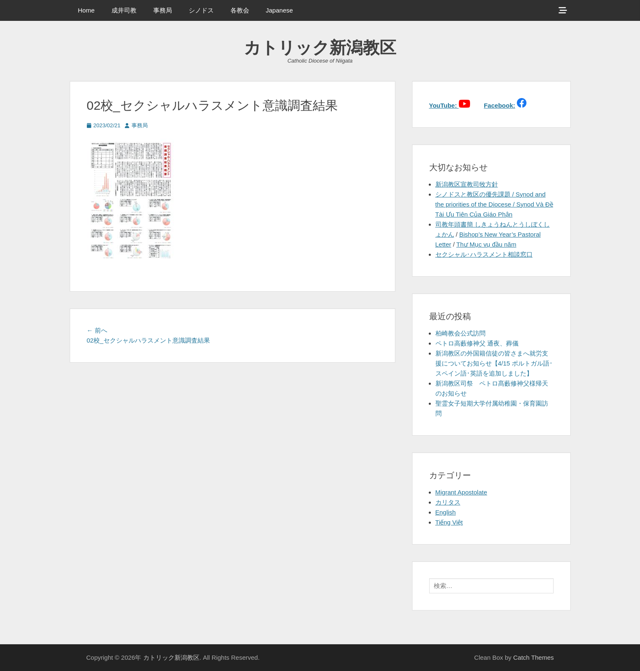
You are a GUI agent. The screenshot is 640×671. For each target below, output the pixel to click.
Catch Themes (533, 657)
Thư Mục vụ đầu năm (486, 244)
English (445, 512)
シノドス (201, 10)
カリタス (447, 502)
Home (86, 10)
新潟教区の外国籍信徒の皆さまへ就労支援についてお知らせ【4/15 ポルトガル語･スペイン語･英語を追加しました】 (494, 363)
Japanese (279, 10)
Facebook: (499, 105)
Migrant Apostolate (461, 492)
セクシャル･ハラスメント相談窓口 (484, 254)
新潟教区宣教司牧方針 (466, 184)
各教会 (239, 10)
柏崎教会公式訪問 (460, 333)
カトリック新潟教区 (320, 47)
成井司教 (124, 10)
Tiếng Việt (449, 522)
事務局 (162, 10)
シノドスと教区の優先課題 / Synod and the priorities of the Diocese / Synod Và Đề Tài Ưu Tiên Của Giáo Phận (494, 204)
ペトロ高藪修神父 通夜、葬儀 (477, 343)
